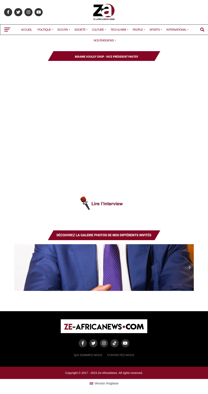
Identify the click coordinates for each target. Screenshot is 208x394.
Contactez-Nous (120, 355)
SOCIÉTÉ (79, 29)
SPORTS (155, 29)
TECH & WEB (118, 29)
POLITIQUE (44, 29)
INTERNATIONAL (176, 29)
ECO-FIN (62, 29)
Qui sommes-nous (88, 355)
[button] (18, 268)
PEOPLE (138, 29)
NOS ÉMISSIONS (104, 40)
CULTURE (98, 29)
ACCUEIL (26, 29)
